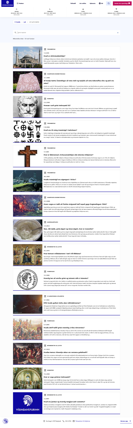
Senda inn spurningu (122, 3)
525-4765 (68, 421)
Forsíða (18, 22)
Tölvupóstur (82, 421)
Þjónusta (92, 3)
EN (102, 3)
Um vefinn (83, 3)
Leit (25, 22)
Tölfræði (73, 3)
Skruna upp (125, 421)
